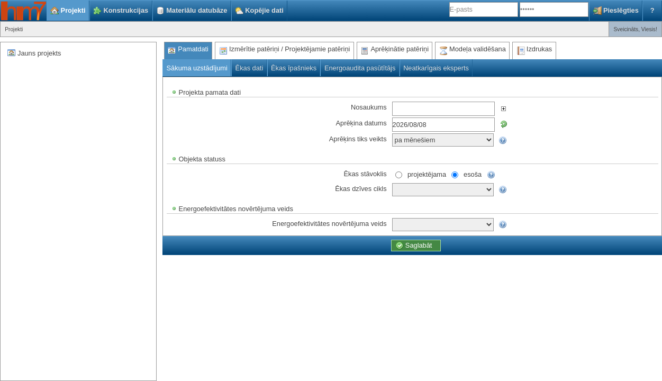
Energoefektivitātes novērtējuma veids (329, 223)
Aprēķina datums (361, 122)
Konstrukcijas (126, 10)
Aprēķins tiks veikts (358, 138)
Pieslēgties (621, 10)
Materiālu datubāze (196, 10)
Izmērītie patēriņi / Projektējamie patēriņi (289, 49)
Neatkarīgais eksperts (436, 68)
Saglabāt (418, 245)
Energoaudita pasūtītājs (359, 68)
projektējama (426, 173)
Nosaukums (369, 106)
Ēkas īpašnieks (293, 68)
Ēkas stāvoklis (365, 173)
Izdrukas (539, 49)
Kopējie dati (264, 10)
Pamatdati (193, 49)
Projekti (73, 10)
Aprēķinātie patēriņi (399, 49)
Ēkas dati (249, 68)
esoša (473, 173)
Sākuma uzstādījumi (197, 68)
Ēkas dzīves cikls (360, 188)
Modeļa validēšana (477, 49)
